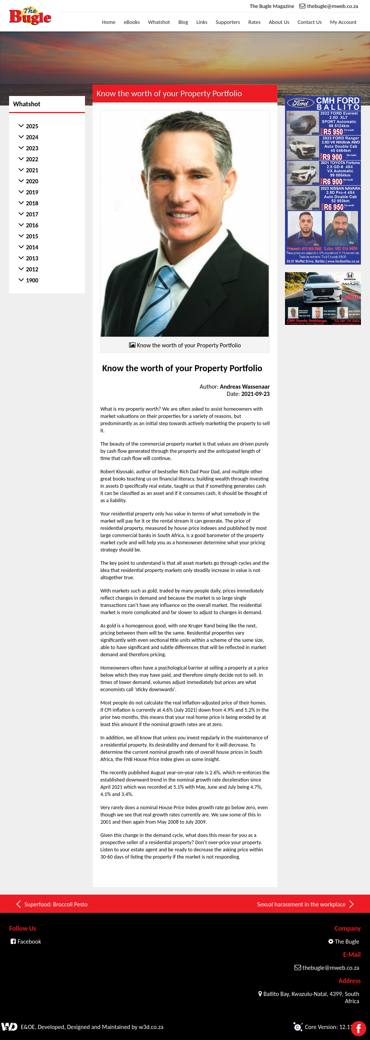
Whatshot (159, 22)
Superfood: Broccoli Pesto (51, 904)
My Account (343, 22)
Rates (255, 22)
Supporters (228, 22)
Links (201, 22)
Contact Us (310, 22)
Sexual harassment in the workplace (306, 904)
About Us (279, 22)
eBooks (132, 22)
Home (108, 22)
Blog (183, 22)
